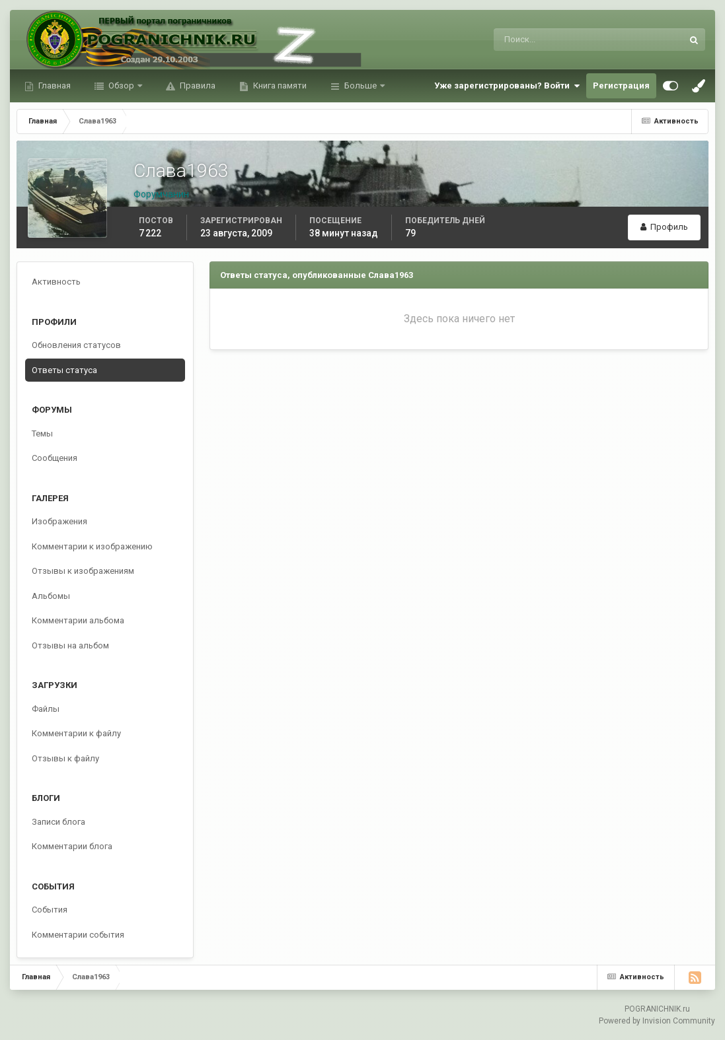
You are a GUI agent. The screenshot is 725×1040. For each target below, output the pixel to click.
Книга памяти (279, 85)
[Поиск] (534, 39)
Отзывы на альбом (70, 645)
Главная (53, 85)
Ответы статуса (64, 370)
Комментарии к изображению (92, 546)
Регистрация (621, 85)
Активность (56, 282)
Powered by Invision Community (657, 1020)
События (49, 910)
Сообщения (54, 458)
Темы (42, 433)
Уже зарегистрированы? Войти (507, 85)
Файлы (45, 709)
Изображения (59, 521)
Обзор (121, 85)
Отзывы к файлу (65, 758)
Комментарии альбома (78, 620)
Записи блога (58, 822)
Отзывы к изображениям (83, 571)
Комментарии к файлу (76, 733)
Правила (196, 85)
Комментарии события (78, 935)
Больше (360, 85)
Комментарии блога (72, 846)
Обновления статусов (76, 345)
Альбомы (51, 596)
